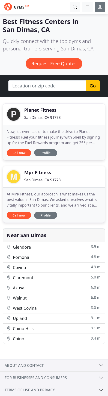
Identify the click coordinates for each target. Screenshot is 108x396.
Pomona (54, 257)
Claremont (54, 277)
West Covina (54, 308)
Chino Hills (54, 328)
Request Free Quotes (54, 63)
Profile (46, 153)
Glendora (54, 247)
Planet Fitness (40, 110)
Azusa (54, 288)
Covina (54, 267)
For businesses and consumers (36, 377)
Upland (54, 318)
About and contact (24, 365)
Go (93, 86)
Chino (54, 338)
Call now (18, 153)
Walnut (54, 298)
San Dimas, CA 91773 (42, 117)
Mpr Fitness (37, 172)
